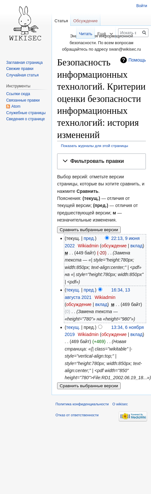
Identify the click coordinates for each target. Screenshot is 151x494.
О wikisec (120, 404)
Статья (61, 20)
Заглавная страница (24, 62)
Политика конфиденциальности (82, 404)
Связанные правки (23, 100)
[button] (101, 161)
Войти (141, 6)
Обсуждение (85, 20)
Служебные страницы (25, 113)
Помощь (137, 60)
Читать (81, 33)
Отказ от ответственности (77, 415)
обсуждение (113, 245)
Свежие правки (19, 68)
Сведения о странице (25, 119)
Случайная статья (22, 75)
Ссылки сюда (18, 94)
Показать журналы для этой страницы (94, 145)
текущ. (73, 289)
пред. (89, 238)
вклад (136, 245)
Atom (15, 106)
